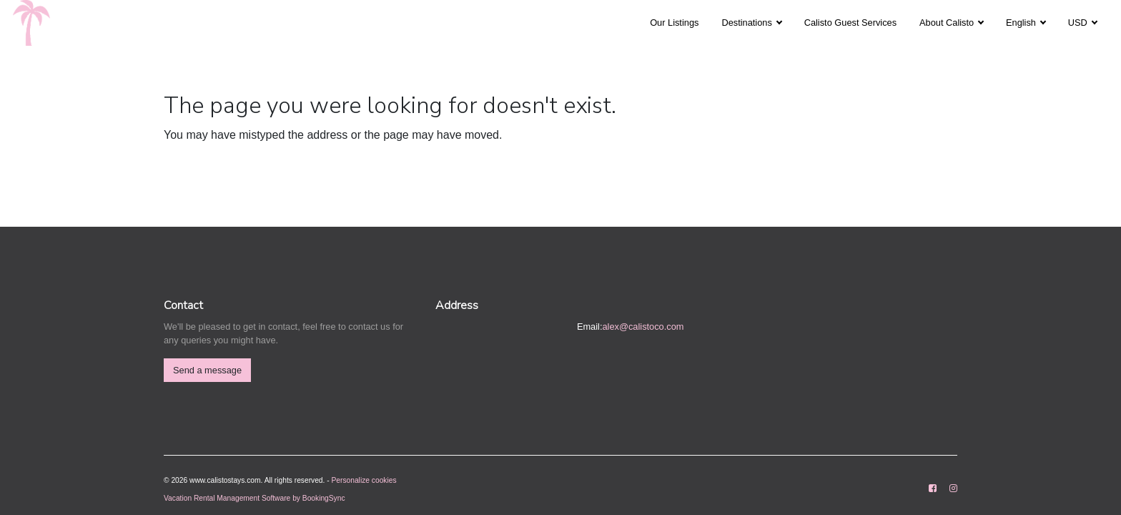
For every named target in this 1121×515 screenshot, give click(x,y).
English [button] (1022, 22)
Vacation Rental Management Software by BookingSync (254, 498)
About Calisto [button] (948, 22)
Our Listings (674, 22)
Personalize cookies (364, 480)
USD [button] (1079, 22)
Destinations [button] (747, 22)
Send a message (207, 370)
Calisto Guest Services (850, 22)
